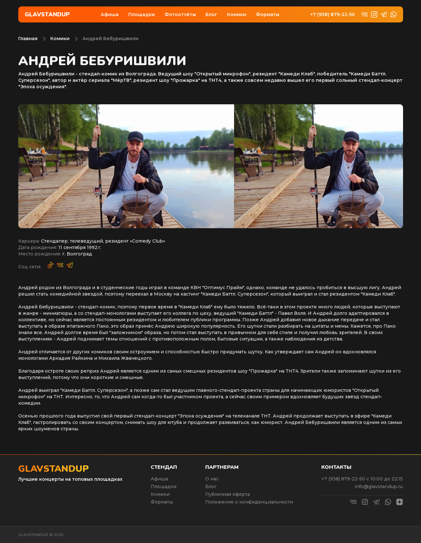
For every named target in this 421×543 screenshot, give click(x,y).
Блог (211, 14)
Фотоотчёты (180, 14)
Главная (28, 38)
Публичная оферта (227, 494)
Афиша (110, 14)
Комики (236, 14)
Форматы (267, 14)
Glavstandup (47, 14)
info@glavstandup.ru (379, 486)
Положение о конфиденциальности (249, 502)
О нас (212, 479)
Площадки (141, 14)
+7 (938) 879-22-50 (332, 14)
